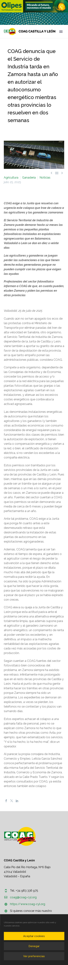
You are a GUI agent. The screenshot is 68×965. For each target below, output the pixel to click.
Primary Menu (61, 32)
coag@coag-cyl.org (23, 897)
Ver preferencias (34, 956)
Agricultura (11, 177)
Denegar (34, 946)
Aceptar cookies (34, 936)
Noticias (45, 177)
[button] (34, 6)
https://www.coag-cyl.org (27, 904)
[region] (34, 6)
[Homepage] (29, 31)
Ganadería (29, 177)
